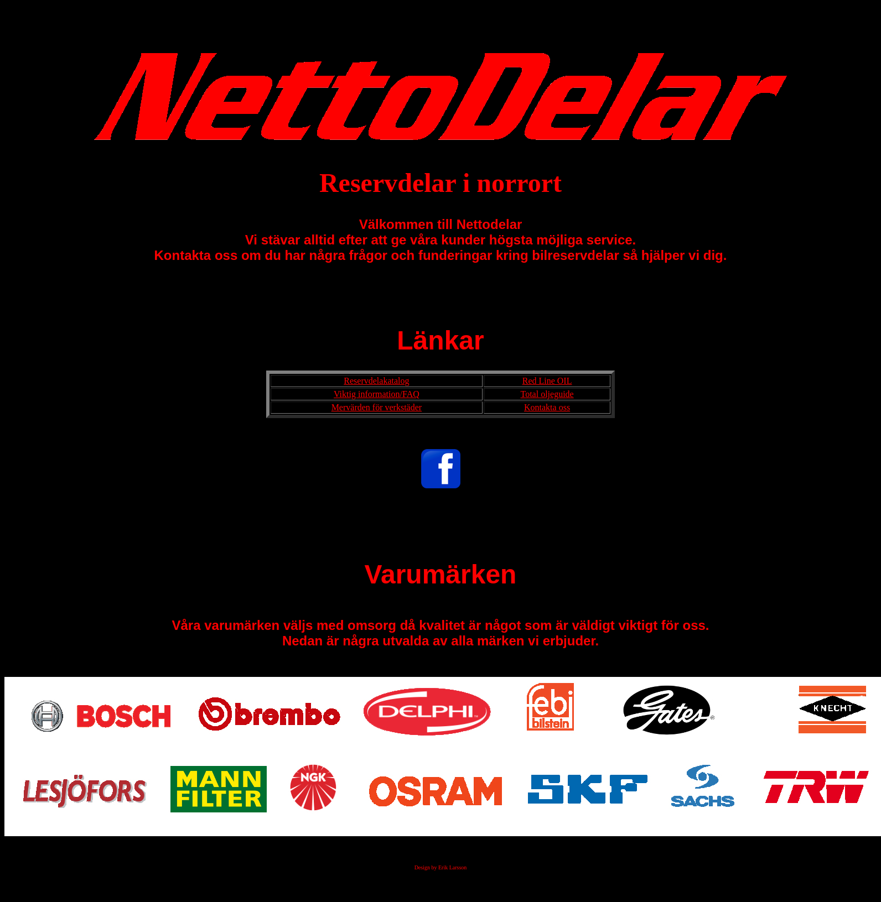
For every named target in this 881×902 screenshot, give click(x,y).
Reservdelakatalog (376, 380)
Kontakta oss (547, 407)
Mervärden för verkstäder (376, 407)
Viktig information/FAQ (376, 394)
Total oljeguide (546, 394)
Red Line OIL (547, 380)
